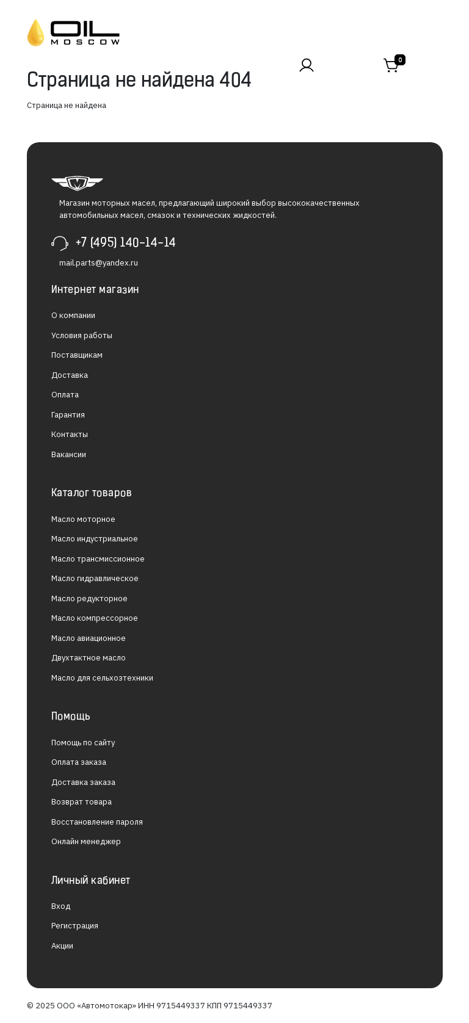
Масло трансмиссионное (98, 559)
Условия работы (81, 335)
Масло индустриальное (94, 538)
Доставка (69, 375)
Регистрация (74, 925)
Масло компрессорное (94, 618)
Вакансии (68, 454)
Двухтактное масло (88, 657)
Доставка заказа (83, 782)
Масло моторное (83, 519)
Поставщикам (77, 355)
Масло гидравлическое (95, 578)
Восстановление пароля (97, 822)
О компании (73, 315)
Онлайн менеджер (86, 841)
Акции (62, 946)
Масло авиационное (88, 638)
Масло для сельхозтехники (102, 678)
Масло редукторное (89, 598)
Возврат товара (81, 802)
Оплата (65, 394)
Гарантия (68, 415)
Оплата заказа (78, 762)
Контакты (69, 434)
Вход (60, 906)
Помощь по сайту (83, 742)
